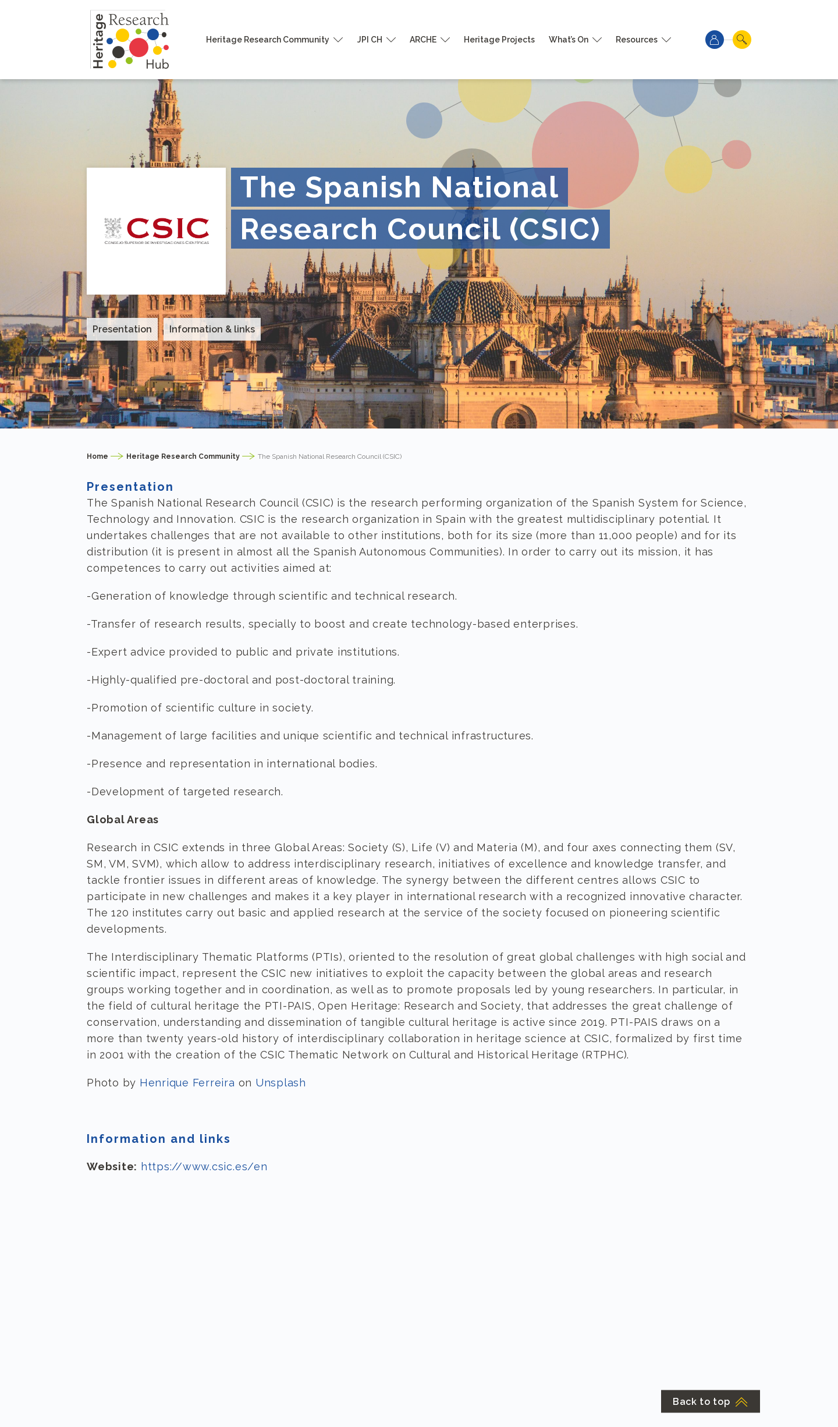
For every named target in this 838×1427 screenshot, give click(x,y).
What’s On (568, 39)
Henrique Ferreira (187, 1083)
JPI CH (369, 39)
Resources (637, 39)
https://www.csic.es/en (204, 1166)
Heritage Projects (499, 39)
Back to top (710, 1401)
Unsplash (280, 1083)
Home (97, 456)
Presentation (122, 329)
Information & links (212, 329)
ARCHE (423, 39)
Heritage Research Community (267, 39)
